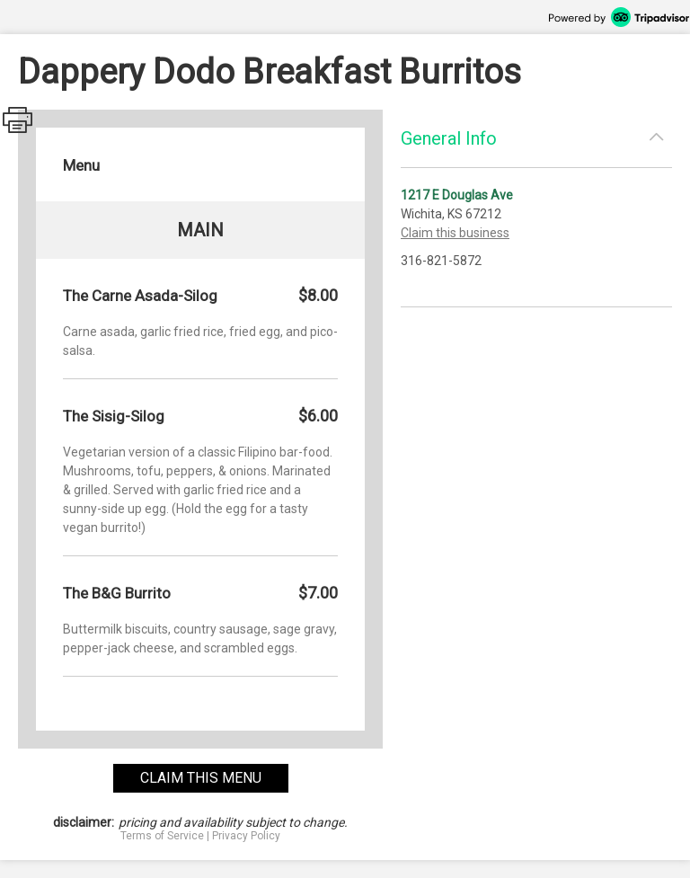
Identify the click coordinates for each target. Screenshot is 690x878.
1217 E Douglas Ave (457, 195)
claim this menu (200, 777)
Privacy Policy (246, 835)
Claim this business (455, 233)
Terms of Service (162, 835)
